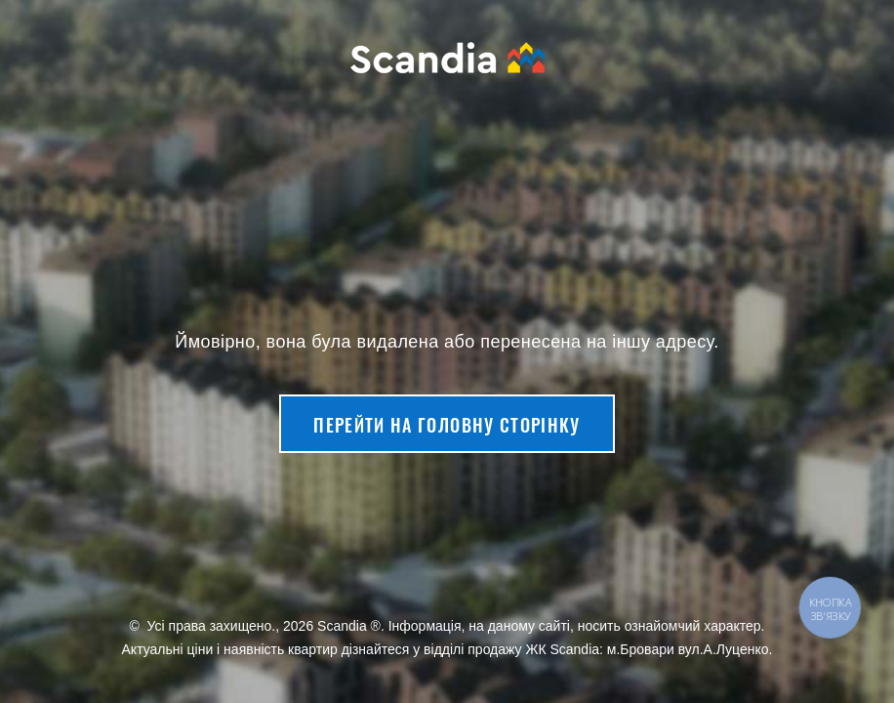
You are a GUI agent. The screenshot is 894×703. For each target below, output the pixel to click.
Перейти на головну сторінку (446, 424)
